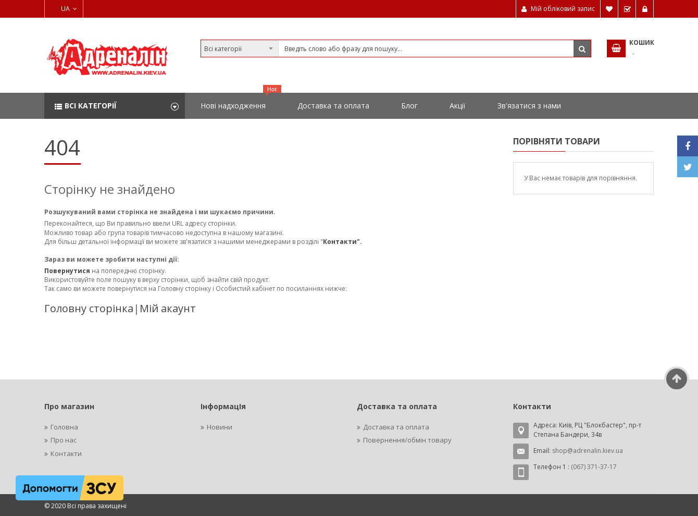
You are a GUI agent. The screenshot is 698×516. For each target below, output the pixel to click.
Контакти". (342, 241)
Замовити (627, 9)
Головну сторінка (88, 308)
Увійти (645, 9)
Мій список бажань (609, 9)
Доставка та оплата (396, 427)
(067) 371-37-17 (594, 466)
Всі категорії (91, 105)
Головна (64, 427)
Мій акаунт (168, 308)
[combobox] (396, 48)
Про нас (64, 440)
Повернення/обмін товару (407, 440)
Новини (219, 427)
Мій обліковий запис (563, 8)
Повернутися (68, 270)
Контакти (66, 453)
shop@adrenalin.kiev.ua (587, 450)
